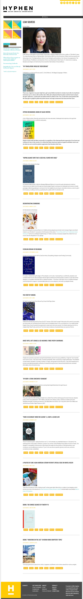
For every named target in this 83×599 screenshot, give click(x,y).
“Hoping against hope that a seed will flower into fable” (40, 158)
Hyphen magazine (11, 590)
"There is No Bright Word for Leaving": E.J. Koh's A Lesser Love (41, 417)
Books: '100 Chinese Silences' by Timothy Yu (36, 505)
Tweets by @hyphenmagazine (9, 71)
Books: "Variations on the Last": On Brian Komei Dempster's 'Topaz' (42, 540)
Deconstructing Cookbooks (31, 203)
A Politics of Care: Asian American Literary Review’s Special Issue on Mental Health (48, 463)
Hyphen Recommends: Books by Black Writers (36, 112)
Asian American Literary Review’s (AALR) (51, 489)
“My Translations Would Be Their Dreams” (35, 66)
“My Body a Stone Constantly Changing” (35, 379)
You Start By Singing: (29, 295)
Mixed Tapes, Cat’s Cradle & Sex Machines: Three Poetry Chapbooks (43, 341)
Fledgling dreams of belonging (32, 249)
